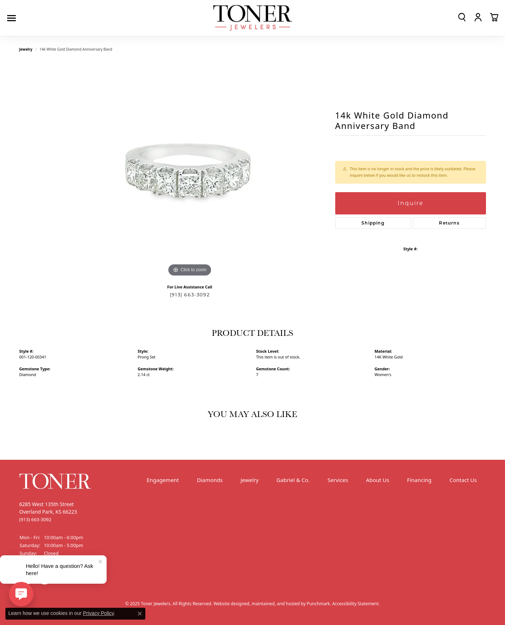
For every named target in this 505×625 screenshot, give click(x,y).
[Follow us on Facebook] (26, 577)
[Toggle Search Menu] (462, 17)
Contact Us (463, 479)
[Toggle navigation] (13, 18)
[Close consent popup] (139, 613)
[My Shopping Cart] (494, 17)
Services (338, 479)
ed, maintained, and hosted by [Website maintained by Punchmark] (275, 604)
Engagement (162, 479)
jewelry (26, 49)
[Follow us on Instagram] (44, 577)
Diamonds (210, 479)
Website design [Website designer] (229, 604)
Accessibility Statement (355, 604)
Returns (449, 223)
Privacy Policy (98, 613)
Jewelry (249, 479)
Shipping (372, 223)
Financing (419, 479)
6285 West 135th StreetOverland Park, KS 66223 (48, 512)
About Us (377, 479)
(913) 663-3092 (190, 294)
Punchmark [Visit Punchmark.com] (318, 604)
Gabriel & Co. (292, 479)
